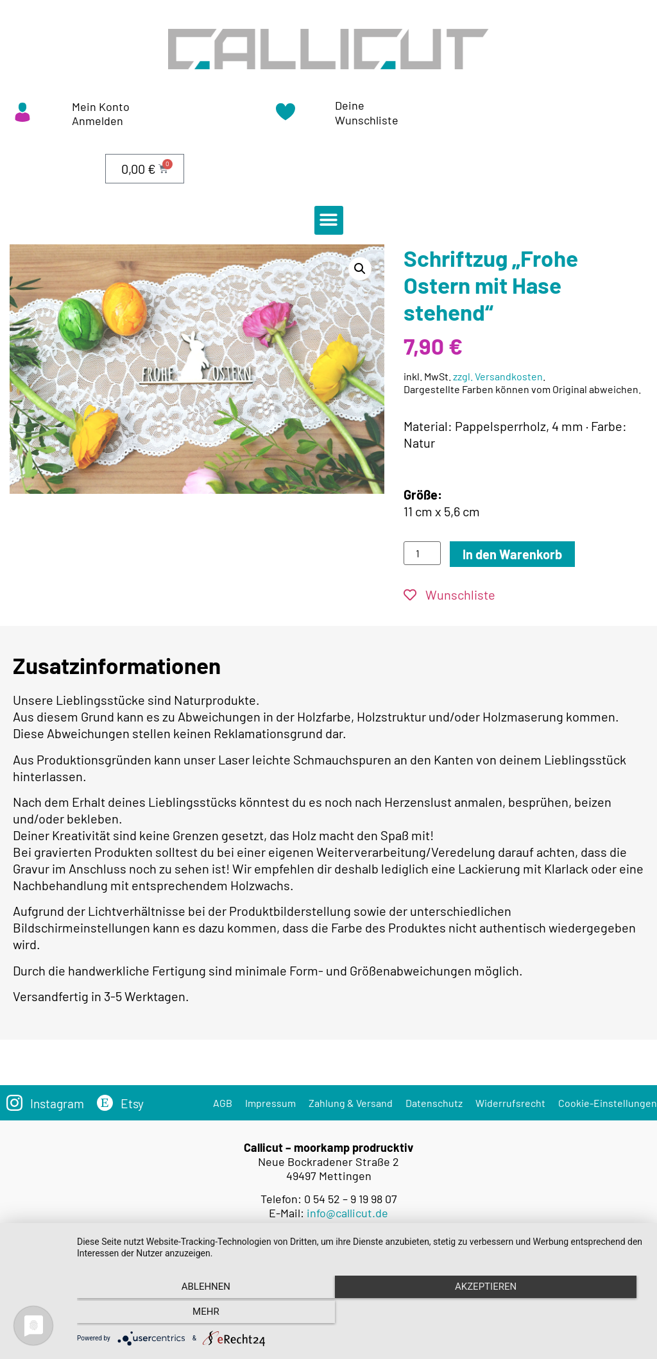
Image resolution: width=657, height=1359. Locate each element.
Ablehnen (161, 1315)
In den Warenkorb (512, 554)
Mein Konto (101, 106)
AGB (222, 1103)
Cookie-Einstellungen (607, 1103)
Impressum (270, 1103)
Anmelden (97, 120)
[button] (328, 220)
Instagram (58, 1103)
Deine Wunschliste (366, 112)
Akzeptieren (360, 1315)
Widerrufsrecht (510, 1103)
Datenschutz (434, 1103)
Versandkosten (350, 1248)
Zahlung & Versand (351, 1103)
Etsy (135, 1103)
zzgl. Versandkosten (498, 376)
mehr (559, 1315)
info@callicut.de (347, 1213)
